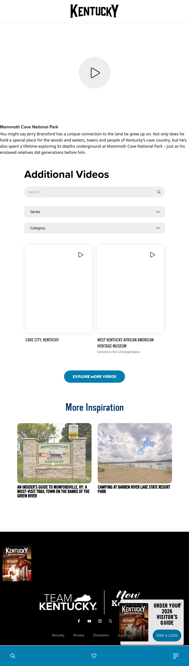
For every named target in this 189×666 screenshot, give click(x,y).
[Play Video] (80, 254)
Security (58, 635)
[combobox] (94, 211)
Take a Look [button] (167, 635)
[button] (12, 655)
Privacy (78, 635)
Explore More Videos (94, 376)
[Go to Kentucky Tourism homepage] (94, 11)
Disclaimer (101, 635)
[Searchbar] (94, 192)
